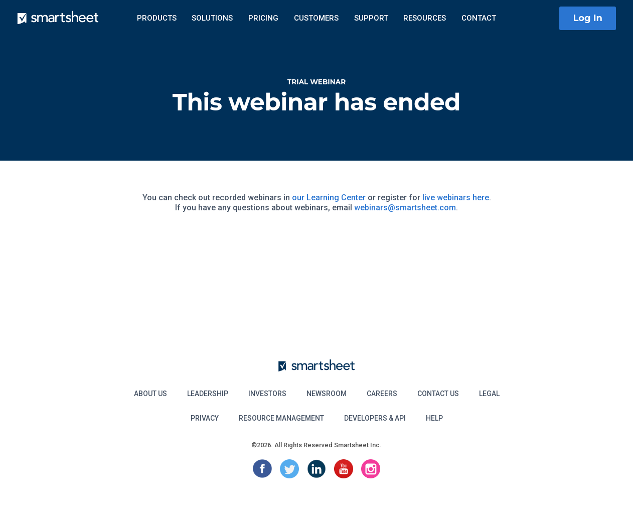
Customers (316, 18)
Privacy (205, 418)
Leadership (207, 394)
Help (434, 418)
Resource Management (281, 418)
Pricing (263, 18)
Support (371, 18)
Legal (489, 394)
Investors (267, 394)
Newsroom (326, 394)
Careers (382, 394)
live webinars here (455, 197)
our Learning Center (329, 197)
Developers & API (375, 418)
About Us (150, 394)
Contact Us (438, 394)
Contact (478, 18)
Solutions (212, 18)
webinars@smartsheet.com (405, 207)
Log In (587, 18)
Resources (424, 18)
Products (157, 18)
